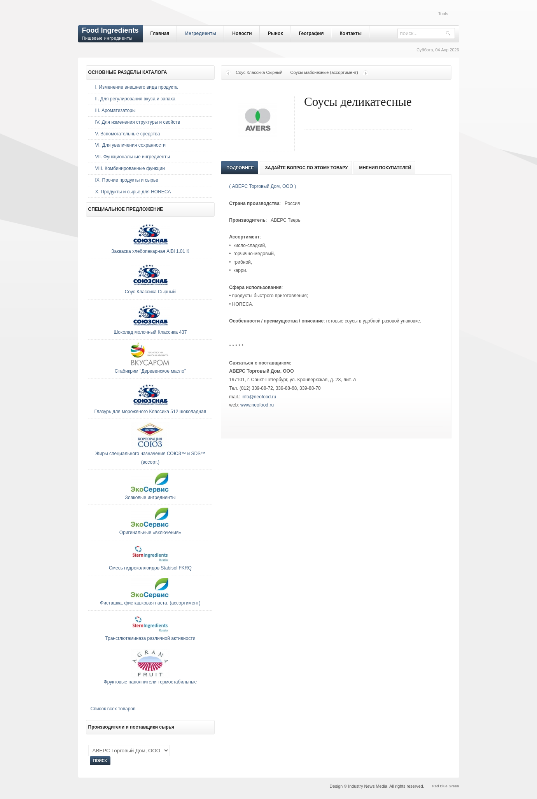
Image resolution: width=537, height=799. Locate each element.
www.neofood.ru (257, 405)
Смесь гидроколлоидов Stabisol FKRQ (150, 568)
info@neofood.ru (258, 397)
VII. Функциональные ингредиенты (132, 156)
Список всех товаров (113, 708)
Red (435, 786)
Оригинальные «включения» (150, 532)
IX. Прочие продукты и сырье (126, 180)
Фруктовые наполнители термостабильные (150, 682)
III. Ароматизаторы (115, 110)
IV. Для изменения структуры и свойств (137, 122)
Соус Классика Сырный (259, 72)
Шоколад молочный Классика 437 (150, 332)
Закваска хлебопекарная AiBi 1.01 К (150, 251)
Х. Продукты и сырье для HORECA (133, 191)
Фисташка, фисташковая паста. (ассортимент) (150, 603)
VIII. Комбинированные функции (130, 168)
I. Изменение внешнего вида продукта (136, 87)
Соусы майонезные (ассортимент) (324, 72)
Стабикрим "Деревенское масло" (150, 371)
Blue (443, 786)
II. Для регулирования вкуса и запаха (135, 99)
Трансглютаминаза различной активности (150, 638)
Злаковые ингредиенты (150, 497)
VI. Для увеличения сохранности (130, 145)
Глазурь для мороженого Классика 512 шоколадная (150, 411)
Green (453, 786)
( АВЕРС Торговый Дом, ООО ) (262, 186)
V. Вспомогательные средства (127, 134)
